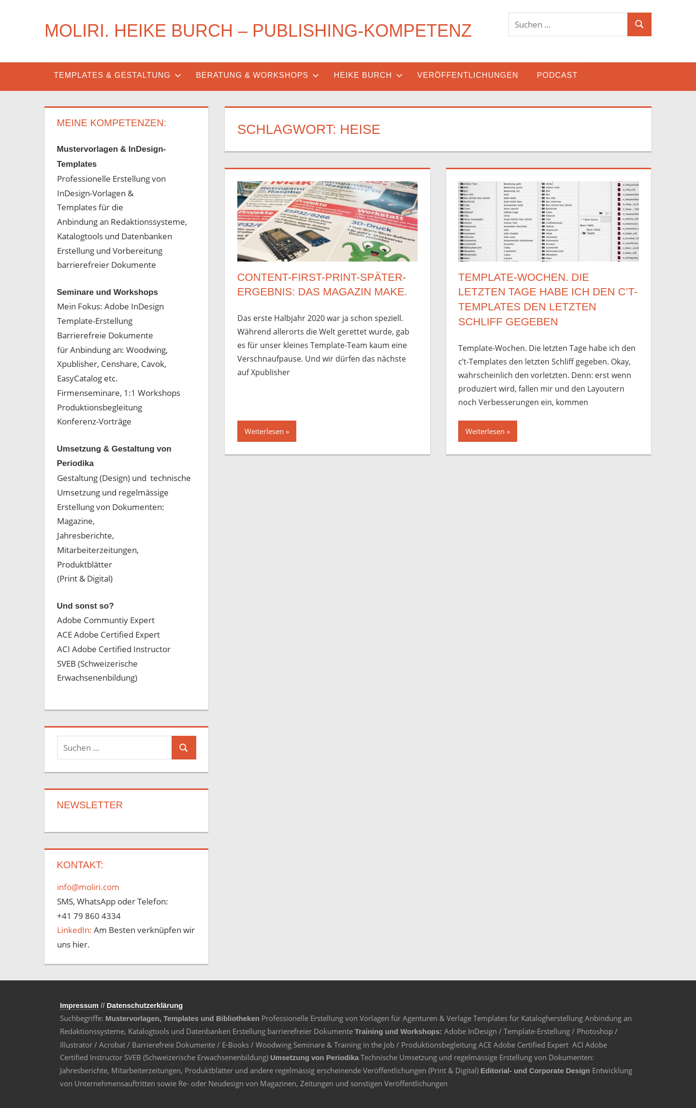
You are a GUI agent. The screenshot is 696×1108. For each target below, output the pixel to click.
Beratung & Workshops (257, 75)
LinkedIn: (74, 929)
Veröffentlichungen (467, 75)
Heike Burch (368, 75)
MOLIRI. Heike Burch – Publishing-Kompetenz (258, 31)
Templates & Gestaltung (117, 75)
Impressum (79, 1005)
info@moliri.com (88, 886)
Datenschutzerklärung (145, 1005)
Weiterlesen (264, 431)
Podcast (557, 75)
